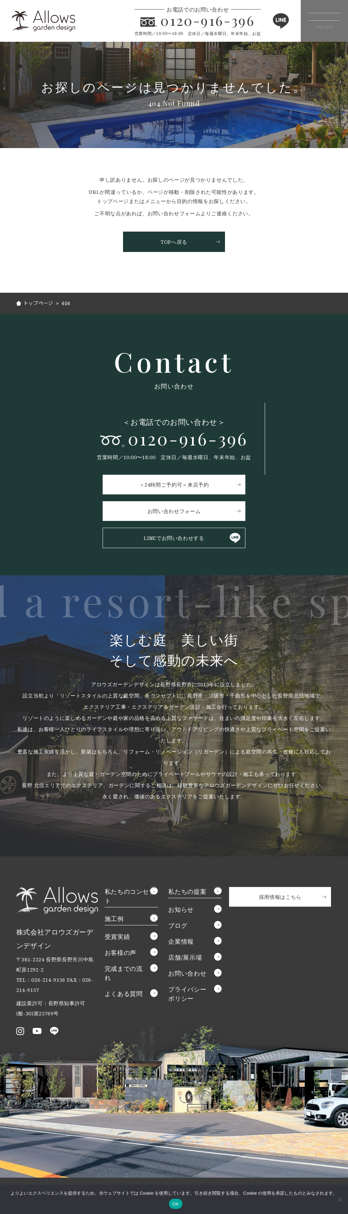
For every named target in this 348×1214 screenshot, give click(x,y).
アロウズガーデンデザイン (51, 21)
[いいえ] (339, 1199)
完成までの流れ (124, 974)
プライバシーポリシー (187, 995)
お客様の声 (120, 954)
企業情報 (181, 943)
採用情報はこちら (280, 898)
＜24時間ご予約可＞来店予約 (174, 486)
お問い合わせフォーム (174, 512)
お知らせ (181, 911)
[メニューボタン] (320, 21)
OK (175, 1204)
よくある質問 (124, 995)
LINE (271, 21)
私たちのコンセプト (130, 897)
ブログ (177, 927)
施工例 (114, 920)
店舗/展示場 (185, 959)
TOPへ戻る (174, 241)
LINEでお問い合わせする (174, 539)
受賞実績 (117, 938)
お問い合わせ (187, 975)
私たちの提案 (187, 893)
